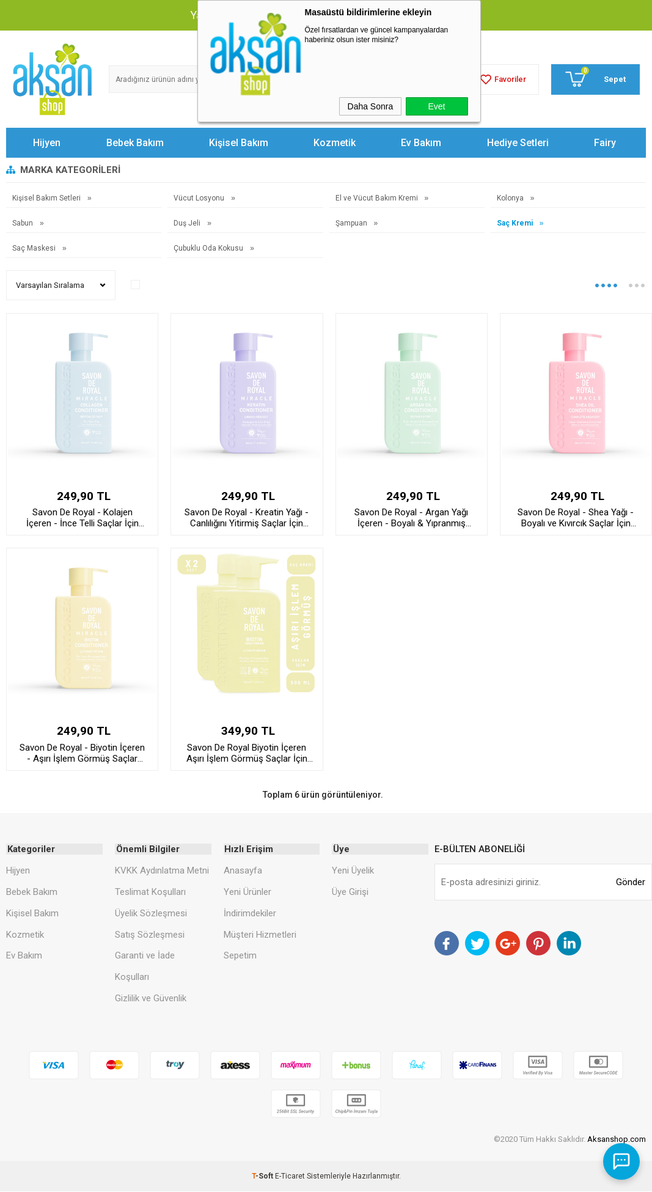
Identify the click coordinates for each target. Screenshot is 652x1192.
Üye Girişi (350, 891)
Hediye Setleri (518, 143)
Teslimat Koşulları (150, 891)
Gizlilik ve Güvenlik (150, 998)
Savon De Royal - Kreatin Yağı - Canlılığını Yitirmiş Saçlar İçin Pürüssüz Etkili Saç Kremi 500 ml (247, 518)
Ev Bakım (421, 143)
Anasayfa (243, 871)
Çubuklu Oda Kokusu (209, 248)
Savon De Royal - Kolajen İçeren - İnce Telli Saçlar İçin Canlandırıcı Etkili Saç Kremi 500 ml (82, 518)
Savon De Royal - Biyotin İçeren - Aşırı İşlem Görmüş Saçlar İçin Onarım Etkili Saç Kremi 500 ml (82, 753)
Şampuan (352, 223)
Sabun (23, 223)
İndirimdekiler (250, 913)
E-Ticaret (290, 1176)
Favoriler (501, 79)
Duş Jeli (188, 223)
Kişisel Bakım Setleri (47, 198)
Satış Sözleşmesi (150, 934)
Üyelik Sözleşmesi (151, 913)
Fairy (605, 143)
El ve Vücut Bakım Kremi (377, 198)
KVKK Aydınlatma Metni (162, 871)
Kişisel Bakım (238, 143)
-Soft (263, 1176)
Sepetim (240, 956)
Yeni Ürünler (247, 891)
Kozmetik (334, 143)
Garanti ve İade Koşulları (145, 967)
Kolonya (511, 198)
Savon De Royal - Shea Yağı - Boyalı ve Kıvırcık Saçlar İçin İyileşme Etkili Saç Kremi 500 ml (576, 518)
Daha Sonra (371, 106)
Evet (436, 106)
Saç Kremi (516, 223)
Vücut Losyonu (200, 198)
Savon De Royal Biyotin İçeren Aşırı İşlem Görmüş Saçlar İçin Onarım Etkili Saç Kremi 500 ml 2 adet (246, 753)
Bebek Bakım (135, 143)
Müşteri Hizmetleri (260, 934)
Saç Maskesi (34, 248)
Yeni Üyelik (353, 871)
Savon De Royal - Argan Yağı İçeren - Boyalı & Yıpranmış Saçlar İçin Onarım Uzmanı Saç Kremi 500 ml (411, 518)
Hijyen (46, 143)
